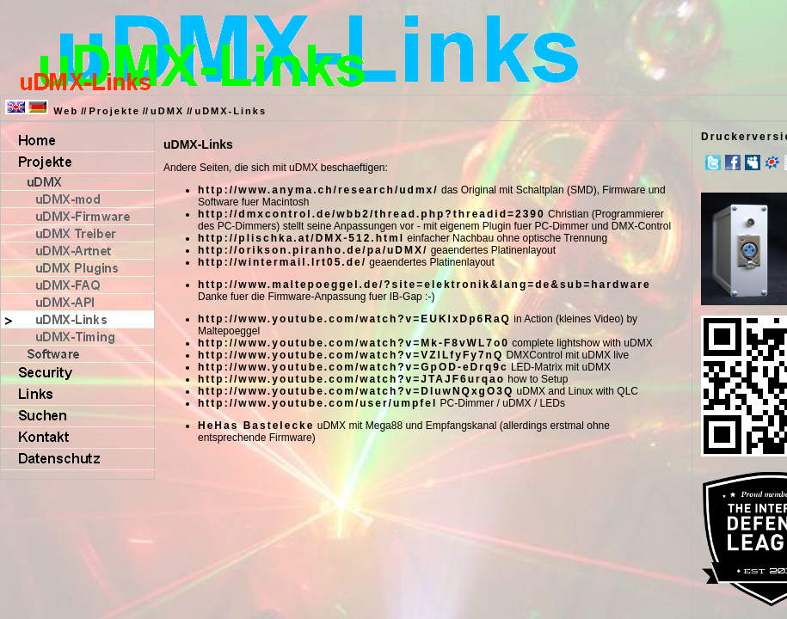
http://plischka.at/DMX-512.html (301, 238)
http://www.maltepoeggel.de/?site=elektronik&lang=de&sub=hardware (424, 285)
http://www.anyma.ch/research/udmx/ (318, 190)
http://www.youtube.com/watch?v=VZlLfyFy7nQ (350, 355)
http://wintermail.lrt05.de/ (282, 262)
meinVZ (772, 162)
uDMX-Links (230, 111)
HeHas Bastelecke (256, 426)
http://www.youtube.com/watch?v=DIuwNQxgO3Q (355, 391)
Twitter (713, 162)
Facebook (733, 162)
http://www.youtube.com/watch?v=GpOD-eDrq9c (353, 367)
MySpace (752, 162)
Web (65, 111)
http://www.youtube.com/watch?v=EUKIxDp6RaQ (354, 319)
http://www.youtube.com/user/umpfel (317, 403)
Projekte (114, 111)
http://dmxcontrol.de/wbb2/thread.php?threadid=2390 (371, 214)
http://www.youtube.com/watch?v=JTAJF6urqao (351, 379)
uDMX (167, 111)
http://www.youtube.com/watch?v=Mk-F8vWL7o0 (353, 343)
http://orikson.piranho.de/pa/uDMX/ (312, 250)
